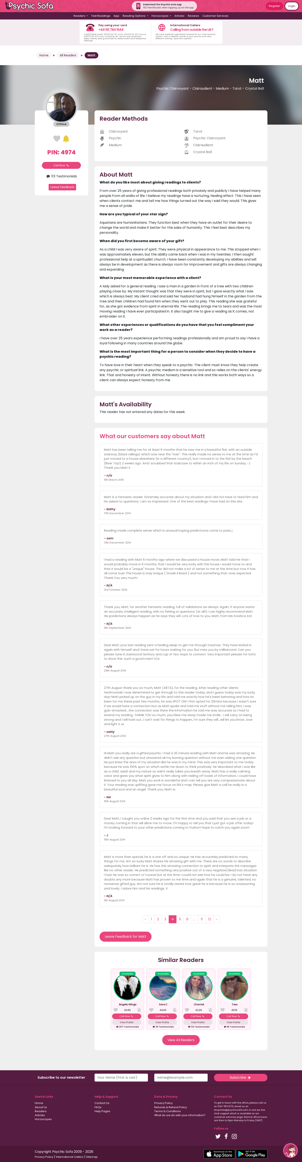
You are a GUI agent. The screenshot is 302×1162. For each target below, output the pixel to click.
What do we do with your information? (179, 1115)
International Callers (69, 1157)
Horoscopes (43, 1119)
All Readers (68, 55)
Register (274, 6)
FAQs (98, 1107)
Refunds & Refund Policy (170, 1107)
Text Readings (100, 16)
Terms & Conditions (167, 1111)
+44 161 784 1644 (111, 29)
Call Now (61, 165)
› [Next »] (216, 919)
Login (291, 6)
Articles (179, 16)
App (116, 16)
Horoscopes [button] (160, 16)
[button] (290, 1150)
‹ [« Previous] (145, 919)
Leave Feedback (62, 187)
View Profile (126, 1022)
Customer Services (215, 16)
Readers (41, 1111)
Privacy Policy (163, 1103)
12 (209, 919)
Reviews (193, 16)
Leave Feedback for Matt (125, 936)
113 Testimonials (61, 176)
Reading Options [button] (134, 16)
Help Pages (102, 1111)
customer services (225, 1117)
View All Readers (180, 1040)
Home (43, 55)
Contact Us (102, 1103)
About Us (41, 1107)
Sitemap (92, 1157)
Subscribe (240, 1077)
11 (202, 919)
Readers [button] (80, 16)
